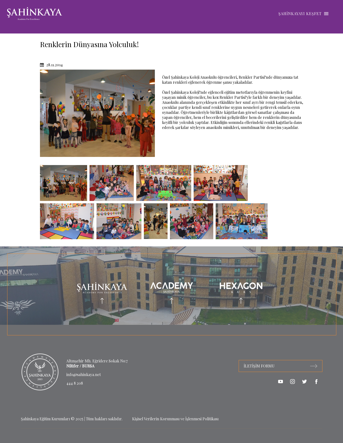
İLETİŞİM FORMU (280, 365)
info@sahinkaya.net (83, 374)
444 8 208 (74, 383)
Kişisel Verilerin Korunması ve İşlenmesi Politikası (175, 418)
